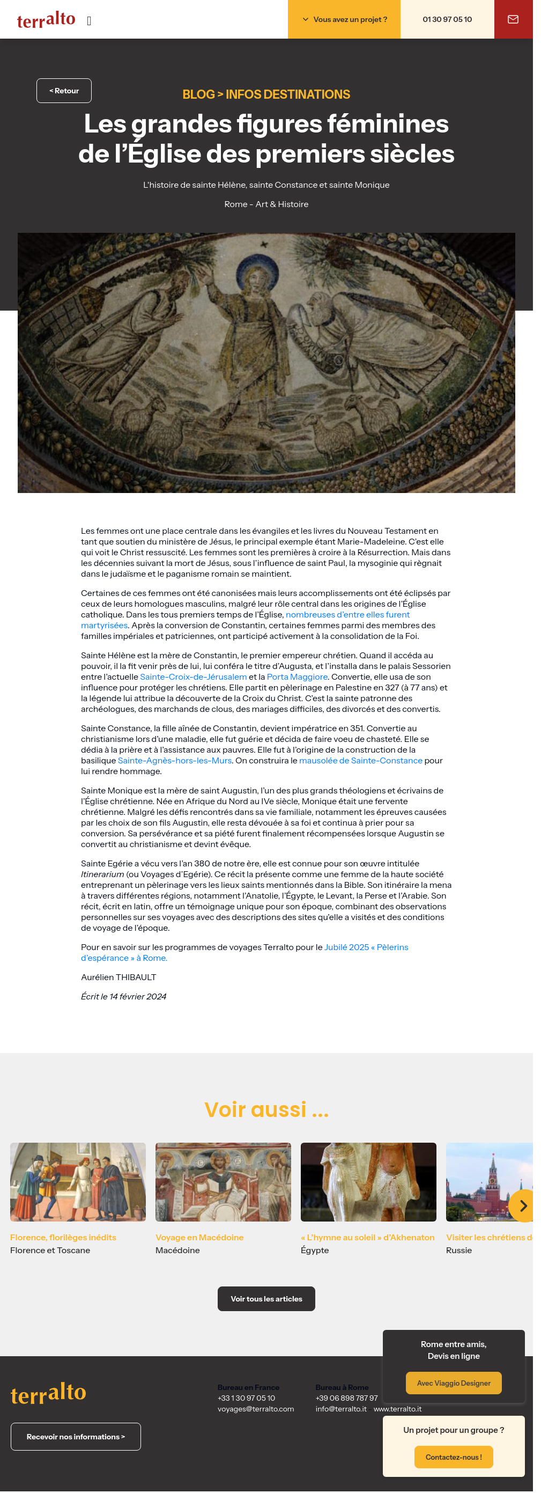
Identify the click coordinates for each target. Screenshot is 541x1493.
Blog (199, 94)
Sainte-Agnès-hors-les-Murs (175, 760)
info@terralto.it (341, 1409)
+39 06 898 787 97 (347, 1398)
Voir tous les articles (266, 1299)
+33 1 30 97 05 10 (246, 1398)
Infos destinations (288, 94)
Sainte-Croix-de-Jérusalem (193, 676)
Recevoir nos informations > (76, 1436)
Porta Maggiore (297, 676)
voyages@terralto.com (256, 1409)
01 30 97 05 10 (447, 19)
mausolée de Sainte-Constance (361, 760)
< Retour (64, 90)
